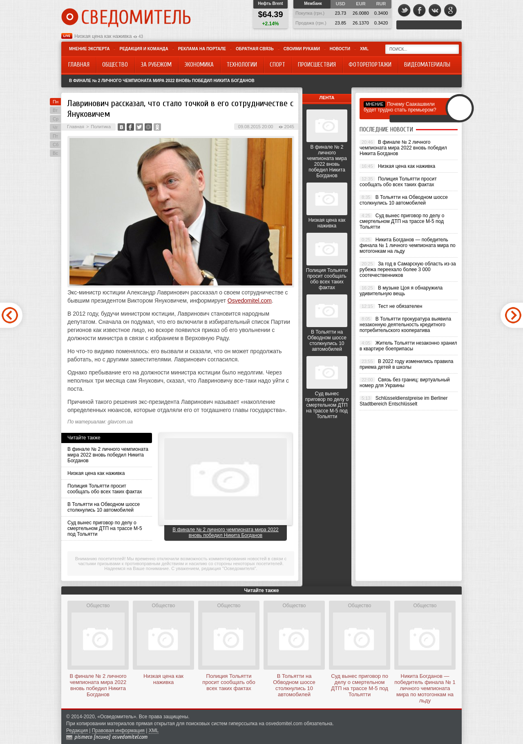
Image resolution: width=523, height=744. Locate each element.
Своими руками (302, 49)
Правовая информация (118, 730)
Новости (340, 49)
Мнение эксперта (89, 49)
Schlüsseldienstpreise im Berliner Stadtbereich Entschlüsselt (404, 401)
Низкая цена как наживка (103, 36)
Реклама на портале (202, 49)
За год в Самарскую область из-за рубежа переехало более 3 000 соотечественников (408, 269)
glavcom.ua (120, 422)
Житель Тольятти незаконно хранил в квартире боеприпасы (408, 346)
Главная (75, 126)
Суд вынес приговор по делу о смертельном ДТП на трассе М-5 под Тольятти (104, 528)
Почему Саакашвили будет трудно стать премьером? (400, 107)
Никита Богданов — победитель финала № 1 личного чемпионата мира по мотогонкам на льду (408, 245)
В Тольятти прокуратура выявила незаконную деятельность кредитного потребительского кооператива (405, 324)
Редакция (77, 730)
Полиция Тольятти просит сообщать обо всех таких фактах (104, 489)
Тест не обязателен (400, 306)
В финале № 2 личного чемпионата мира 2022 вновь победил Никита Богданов (162, 80)
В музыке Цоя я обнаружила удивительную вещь (401, 290)
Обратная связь (255, 49)
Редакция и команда (143, 49)
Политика (101, 126)
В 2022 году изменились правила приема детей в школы (406, 364)
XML (364, 49)
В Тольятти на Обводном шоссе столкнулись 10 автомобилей (103, 507)
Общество (98, 605)
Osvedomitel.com (250, 300)
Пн (55, 101)
